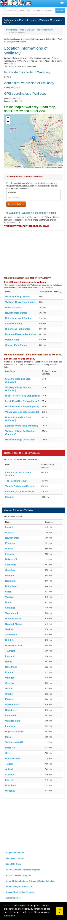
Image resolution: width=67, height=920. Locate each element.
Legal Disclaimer (13, 898)
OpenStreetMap (48, 167)
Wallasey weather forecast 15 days (26, 225)
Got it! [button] (59, 911)
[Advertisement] (33, 252)
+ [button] (8, 118)
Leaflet (38, 167)
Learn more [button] (9, 916)
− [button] (8, 122)
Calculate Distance (16, 204)
